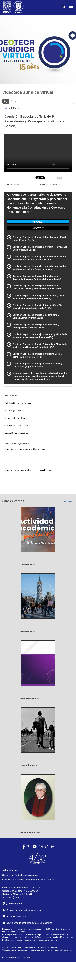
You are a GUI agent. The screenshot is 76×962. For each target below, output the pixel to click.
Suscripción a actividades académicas (23, 910)
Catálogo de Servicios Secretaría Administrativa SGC (28, 879)
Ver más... (69, 502)
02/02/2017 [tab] (38, 221)
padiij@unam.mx (64, 950)
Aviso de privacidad (14, 916)
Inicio (7, 108)
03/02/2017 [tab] (38, 228)
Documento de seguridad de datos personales (27, 923)
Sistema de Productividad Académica (20, 875)
